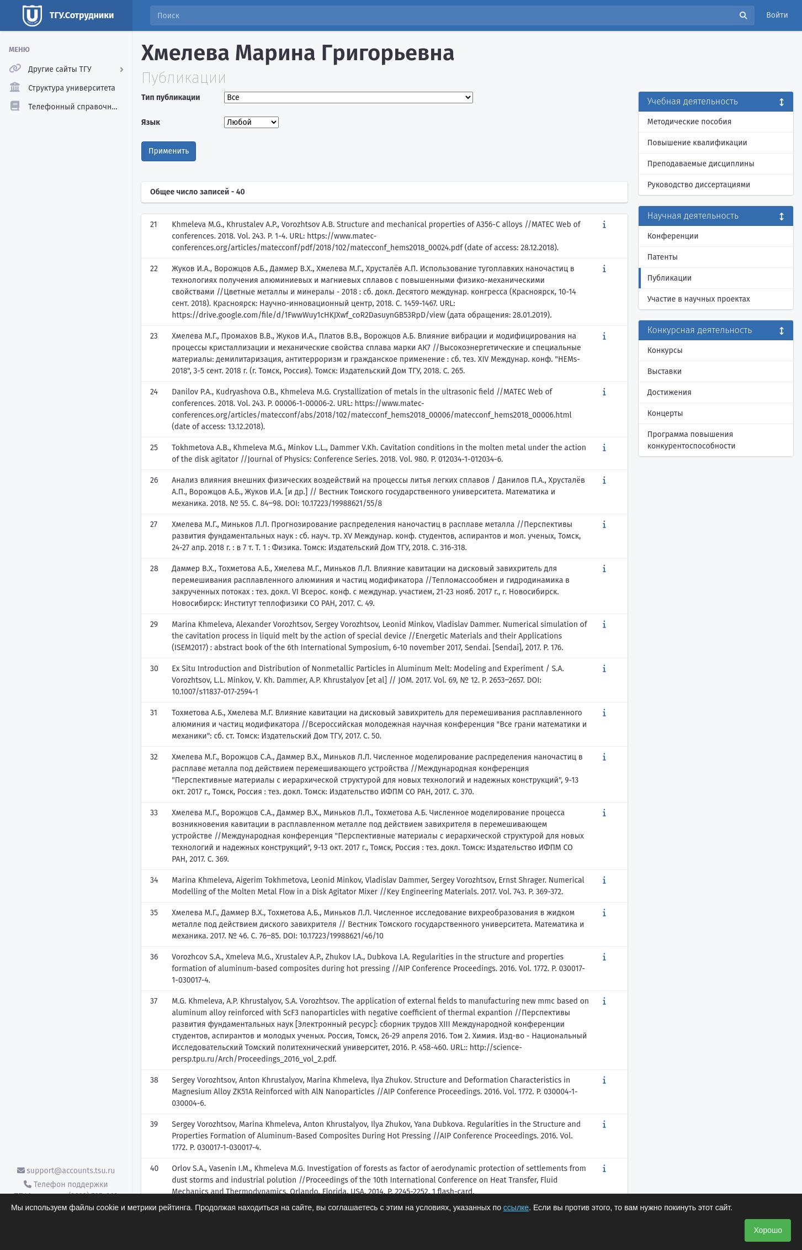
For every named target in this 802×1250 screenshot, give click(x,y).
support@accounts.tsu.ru (66, 1170)
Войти (777, 15)
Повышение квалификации (697, 142)
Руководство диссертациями (699, 184)
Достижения (669, 392)
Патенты (662, 257)
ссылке (516, 1207)
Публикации (669, 278)
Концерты (665, 413)
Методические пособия (689, 121)
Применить (168, 151)
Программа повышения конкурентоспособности (691, 440)
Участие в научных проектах (698, 299)
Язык (150, 122)
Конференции (673, 236)
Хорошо (767, 1230)
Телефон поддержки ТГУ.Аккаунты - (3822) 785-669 (66, 1190)
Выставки (664, 371)
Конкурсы (665, 350)
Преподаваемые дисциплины (701, 163)
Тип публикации (170, 97)
